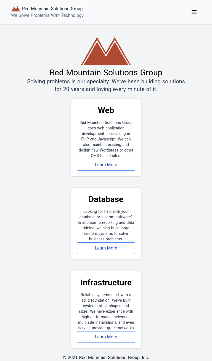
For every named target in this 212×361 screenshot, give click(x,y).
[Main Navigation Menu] (194, 12)
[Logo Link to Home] (47, 12)
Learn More (106, 164)
